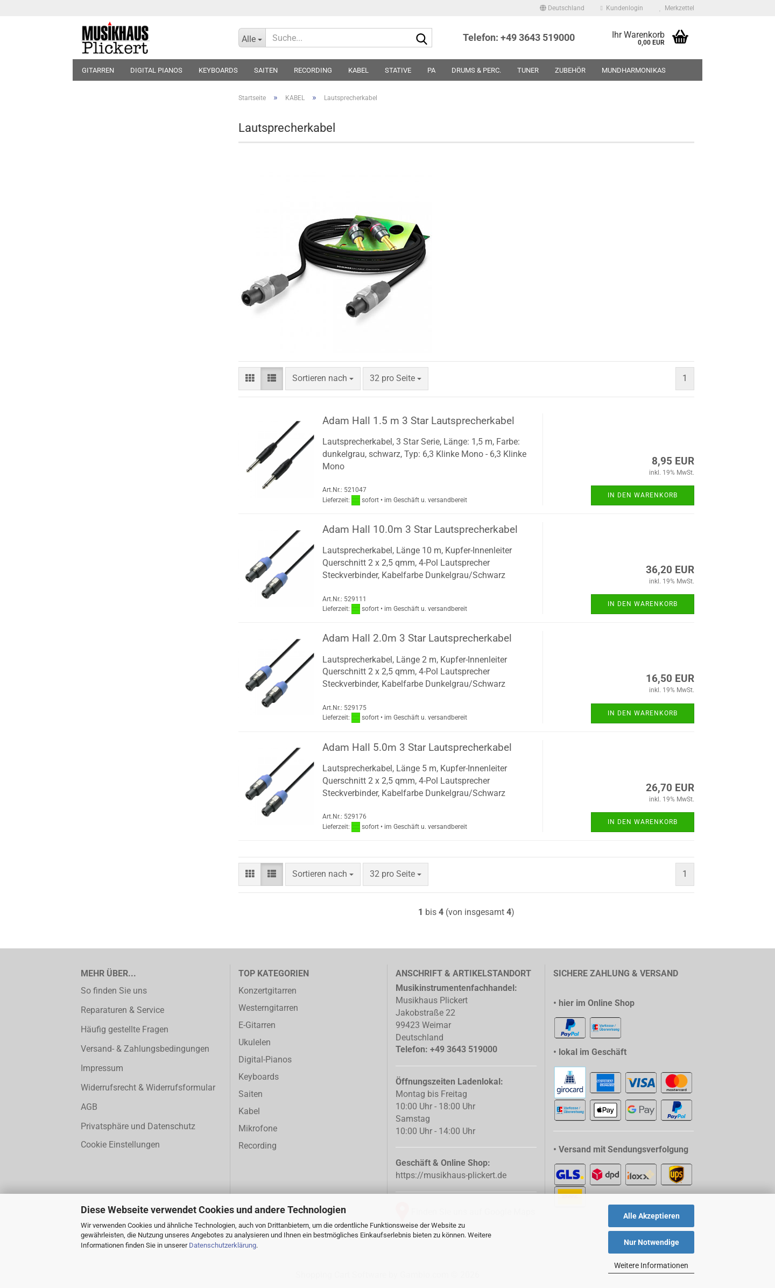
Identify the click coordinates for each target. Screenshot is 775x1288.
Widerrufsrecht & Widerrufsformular (148, 1087)
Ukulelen (254, 1042)
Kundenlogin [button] (622, 8)
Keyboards (258, 1077)
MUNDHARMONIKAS (634, 70)
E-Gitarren (257, 1025)
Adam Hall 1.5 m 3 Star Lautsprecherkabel (418, 420)
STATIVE (398, 70)
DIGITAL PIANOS (156, 70)
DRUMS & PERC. (476, 70)
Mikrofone (257, 1128)
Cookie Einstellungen (120, 1144)
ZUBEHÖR (570, 70)
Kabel (249, 1111)
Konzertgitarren (267, 991)
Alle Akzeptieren (651, 1216)
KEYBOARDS (218, 70)
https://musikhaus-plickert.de (451, 1175)
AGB (89, 1107)
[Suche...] (251, 37)
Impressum (102, 1068)
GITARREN (98, 70)
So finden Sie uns (114, 991)
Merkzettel (676, 8)
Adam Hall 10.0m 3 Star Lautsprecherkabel (420, 529)
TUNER (528, 70)
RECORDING (313, 70)
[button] (562, 8)
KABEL (358, 70)
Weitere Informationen (651, 1265)
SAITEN (266, 70)
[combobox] (323, 378)
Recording (257, 1146)
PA (431, 70)
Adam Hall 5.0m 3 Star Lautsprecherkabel (417, 747)
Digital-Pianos (265, 1059)
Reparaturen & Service (122, 1010)
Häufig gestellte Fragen (124, 1029)
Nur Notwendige (651, 1242)
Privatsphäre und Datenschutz (138, 1126)
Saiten (250, 1094)
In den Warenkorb (643, 495)
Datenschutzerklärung (222, 1245)
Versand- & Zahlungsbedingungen (145, 1049)
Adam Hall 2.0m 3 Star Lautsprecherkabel (417, 638)
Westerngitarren (268, 1008)
